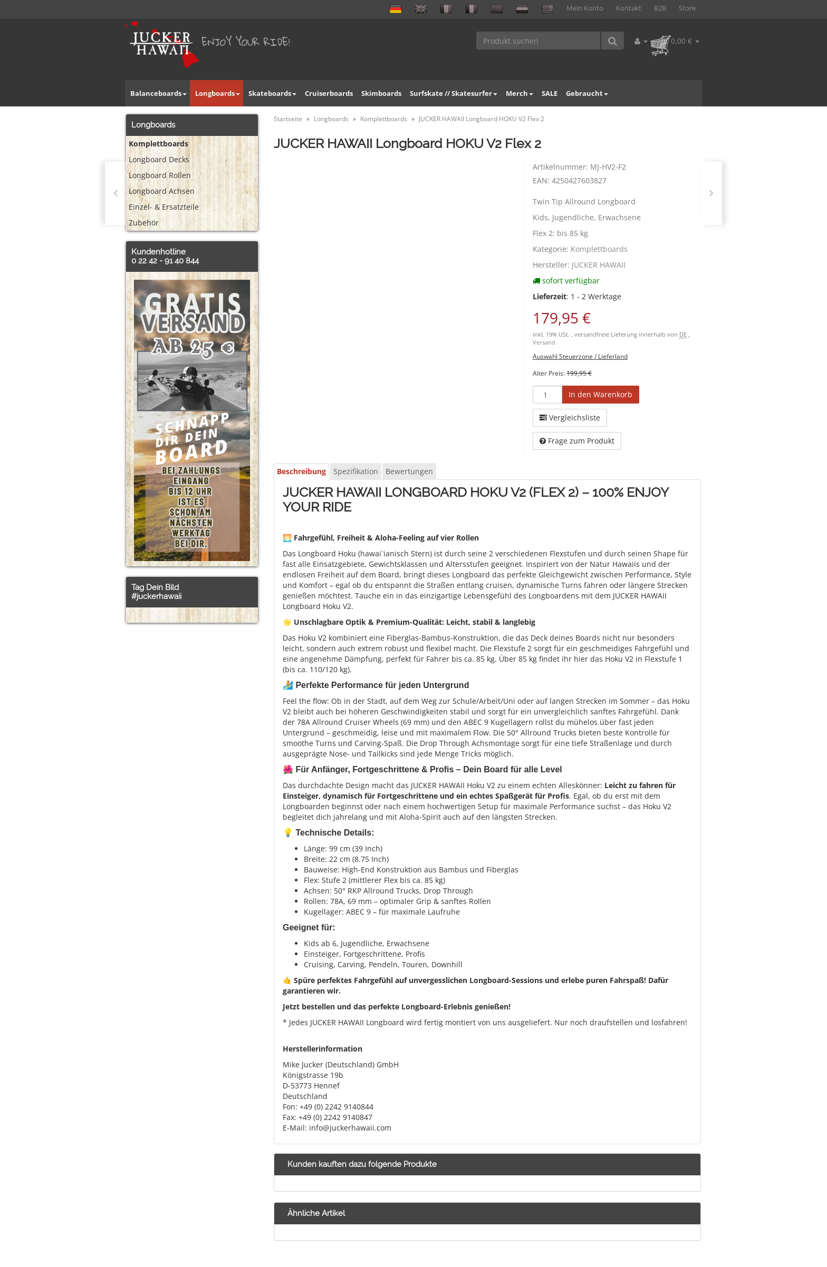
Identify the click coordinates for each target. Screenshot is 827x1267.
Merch (519, 93)
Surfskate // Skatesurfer (453, 93)
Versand (544, 342)
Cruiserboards (329, 93)
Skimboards (381, 93)
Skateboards (272, 93)
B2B (660, 8)
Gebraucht (587, 93)
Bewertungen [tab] (409, 471)
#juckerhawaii (156, 596)
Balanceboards (158, 93)
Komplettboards (599, 249)
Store (687, 8)
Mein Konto (584, 8)
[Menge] (547, 395)
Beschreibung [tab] (301, 471)
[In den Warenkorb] (600, 395)
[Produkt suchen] (538, 41)
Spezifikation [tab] (355, 471)
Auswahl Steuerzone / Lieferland (580, 356)
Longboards (217, 93)
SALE (549, 93)
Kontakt (628, 8)
